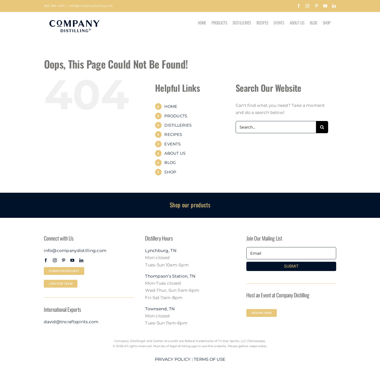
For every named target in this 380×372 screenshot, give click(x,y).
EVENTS (172, 144)
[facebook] (46, 260)
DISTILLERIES (178, 125)
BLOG (170, 162)
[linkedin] (81, 260)
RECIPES (173, 134)
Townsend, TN (160, 308)
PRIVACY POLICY (173, 359)
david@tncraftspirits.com (71, 321)
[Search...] (276, 127)
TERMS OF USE (209, 359)
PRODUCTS (175, 116)
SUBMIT (291, 266)
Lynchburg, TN (160, 250)
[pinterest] (63, 260)
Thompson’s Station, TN (170, 276)
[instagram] (55, 260)
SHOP (170, 172)
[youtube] (72, 260)
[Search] (322, 127)
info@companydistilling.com (91, 6)
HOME (170, 106)
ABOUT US (174, 153)
